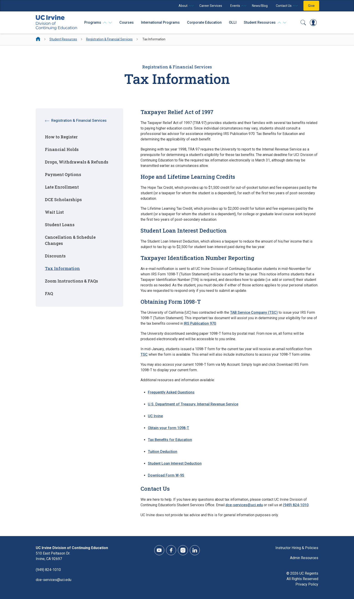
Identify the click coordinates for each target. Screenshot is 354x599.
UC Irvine (155, 416)
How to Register (61, 137)
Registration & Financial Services (109, 39)
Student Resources (63, 39)
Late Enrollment (62, 187)
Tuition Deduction (162, 451)
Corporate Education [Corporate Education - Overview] (204, 22)
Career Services (210, 6)
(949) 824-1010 (295, 505)
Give (311, 6)
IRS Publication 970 (200, 323)
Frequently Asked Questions (171, 392)
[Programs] (98, 23)
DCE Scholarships (63, 199)
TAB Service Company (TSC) (254, 312)
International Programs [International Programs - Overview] (160, 22)
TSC (144, 354)
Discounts (55, 256)
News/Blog (260, 6)
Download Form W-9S (166, 475)
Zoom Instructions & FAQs (71, 281)
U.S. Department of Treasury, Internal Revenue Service (193, 404)
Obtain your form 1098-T (168, 428)
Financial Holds (62, 149)
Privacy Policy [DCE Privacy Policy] (306, 584)
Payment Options (63, 174)
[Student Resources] (265, 23)
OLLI (232, 22)
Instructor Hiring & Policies (296, 548)
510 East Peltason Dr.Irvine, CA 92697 (53, 556)
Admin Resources (304, 558)
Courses (126, 22)
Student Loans (59, 224)
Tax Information (62, 268)
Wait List (54, 212)
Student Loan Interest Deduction (175, 463)
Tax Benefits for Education (170, 440)
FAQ (49, 293)
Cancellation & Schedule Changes (70, 240)
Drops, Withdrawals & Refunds (76, 162)
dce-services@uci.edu (244, 505)
